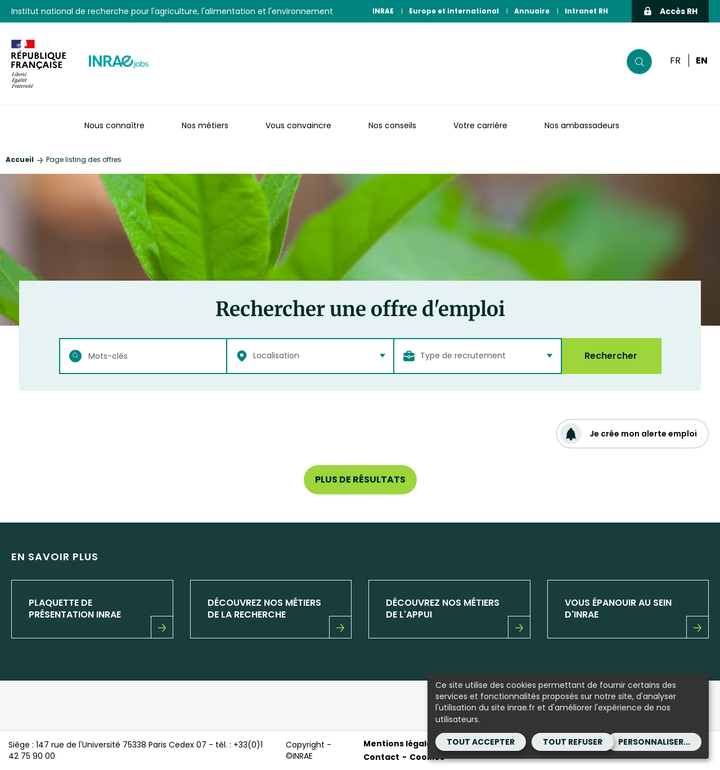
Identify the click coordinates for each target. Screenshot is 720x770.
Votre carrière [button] (480, 125)
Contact (381, 757)
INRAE (383, 11)
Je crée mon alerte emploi (628, 433)
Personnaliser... (654, 742)
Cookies (427, 757)
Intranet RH (586, 11)
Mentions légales (399, 743)
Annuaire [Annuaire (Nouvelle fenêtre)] (532, 11)
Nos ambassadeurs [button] (581, 125)
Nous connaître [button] (114, 125)
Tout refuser (572, 742)
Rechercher (610, 355)
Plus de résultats (360, 479)
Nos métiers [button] (205, 125)
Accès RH (670, 11)
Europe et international (454, 11)
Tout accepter (481, 742)
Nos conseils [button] (392, 125)
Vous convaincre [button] (298, 125)
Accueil (20, 159)
